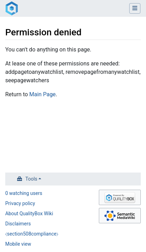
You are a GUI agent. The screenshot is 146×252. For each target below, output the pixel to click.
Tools (31, 179)
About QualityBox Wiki (29, 213)
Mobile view (18, 244)
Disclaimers (18, 223)
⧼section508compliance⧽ (31, 234)
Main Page (42, 94)
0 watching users (23, 193)
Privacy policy (20, 203)
